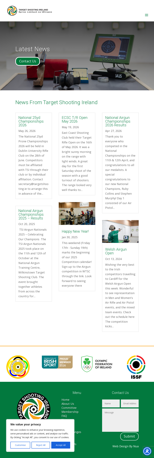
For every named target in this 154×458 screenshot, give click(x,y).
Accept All (61, 445)
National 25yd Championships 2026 (31, 121)
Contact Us (27, 61)
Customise (20, 445)
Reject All (40, 445)
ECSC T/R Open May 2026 (75, 119)
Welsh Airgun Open (116, 251)
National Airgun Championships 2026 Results (117, 121)
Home (65, 400)
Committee (69, 408)
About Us (68, 404)
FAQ (64, 416)
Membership (70, 412)
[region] (40, 435)
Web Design (120, 446)
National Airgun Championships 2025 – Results (31, 214)
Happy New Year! (75, 231)
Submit (129, 436)
